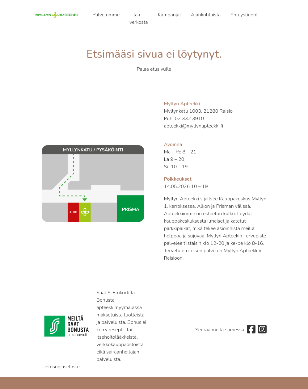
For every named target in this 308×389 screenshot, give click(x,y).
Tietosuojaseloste (61, 366)
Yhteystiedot (244, 14)
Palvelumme (106, 14)
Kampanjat (169, 14)
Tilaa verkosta (138, 18)
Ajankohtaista (206, 14)
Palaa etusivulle (154, 69)
